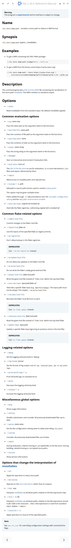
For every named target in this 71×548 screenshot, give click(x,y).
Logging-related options (17, 347)
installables (9, 466)
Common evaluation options (20, 116)
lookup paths (51, 188)
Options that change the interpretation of (29, 462)
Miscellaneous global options (21, 399)
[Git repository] (64, 3)
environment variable (32, 199)
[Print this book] (60, 3)
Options (9, 100)
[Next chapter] (64, 540)
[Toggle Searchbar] (12, 3)
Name (7, 22)
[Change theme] (8, 3)
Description (12, 84)
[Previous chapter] (7, 540)
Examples (10, 50)
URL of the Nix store (18, 168)
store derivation (26, 484)
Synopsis (9, 36)
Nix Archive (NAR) (32, 90)
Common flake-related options (22, 213)
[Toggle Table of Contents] (3, 3)
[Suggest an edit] (67, 3)
